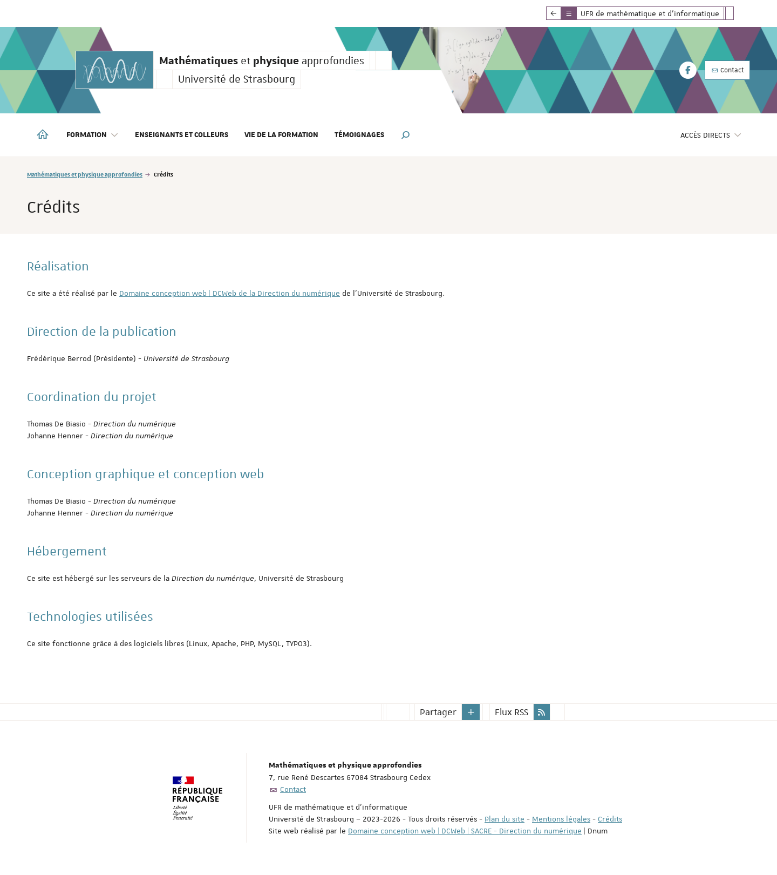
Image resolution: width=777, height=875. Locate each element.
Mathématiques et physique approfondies (84, 174)
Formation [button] (92, 135)
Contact (727, 70)
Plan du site (504, 819)
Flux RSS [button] (511, 712)
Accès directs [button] (711, 135)
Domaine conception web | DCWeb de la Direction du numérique (229, 293)
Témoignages (359, 135)
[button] (405, 135)
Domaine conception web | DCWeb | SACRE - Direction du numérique (465, 831)
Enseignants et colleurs (181, 135)
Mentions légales (561, 819)
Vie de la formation (281, 135)
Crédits (610, 819)
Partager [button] (438, 712)
